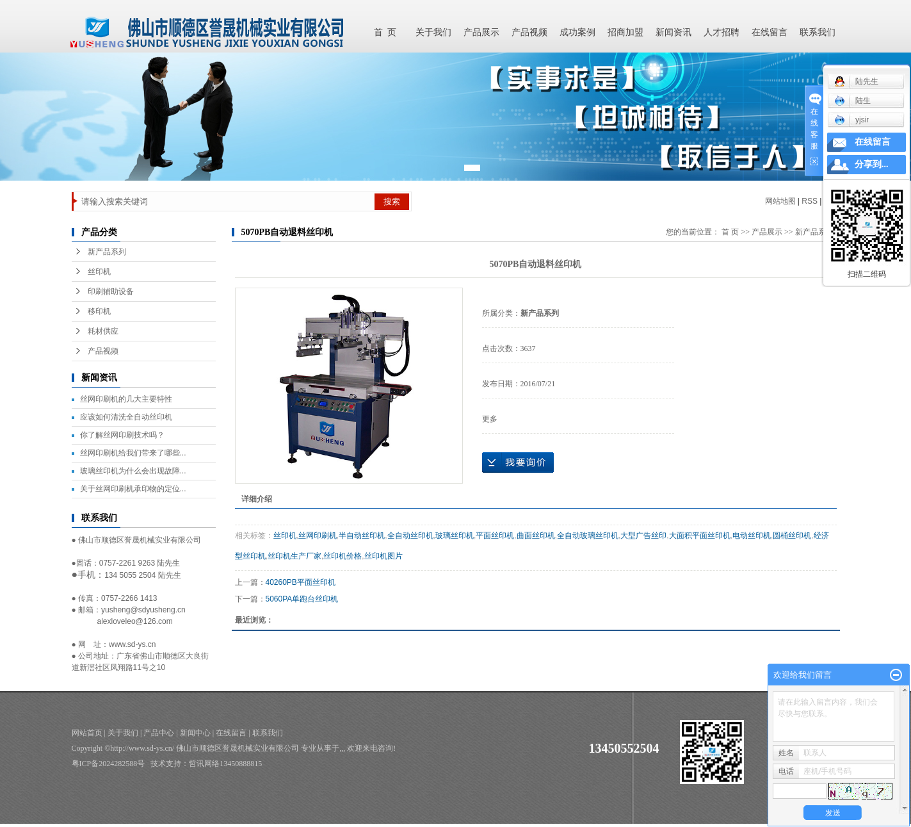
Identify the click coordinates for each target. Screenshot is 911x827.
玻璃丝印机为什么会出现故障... (133, 470)
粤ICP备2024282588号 (108, 763)
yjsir (851, 120)
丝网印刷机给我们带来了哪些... (133, 452)
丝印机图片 (383, 556)
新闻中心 (195, 732)
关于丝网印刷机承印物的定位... (133, 488)
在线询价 (518, 462)
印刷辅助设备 (111, 291)
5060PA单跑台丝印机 (302, 598)
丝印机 (99, 271)
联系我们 (817, 32)
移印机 (99, 311)
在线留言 (769, 32)
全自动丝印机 (410, 535)
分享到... (872, 164)
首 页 (385, 32)
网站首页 (87, 732)
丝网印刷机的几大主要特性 (126, 399)
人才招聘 (721, 32)
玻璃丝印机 (454, 535)
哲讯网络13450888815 (225, 763)
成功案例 (577, 32)
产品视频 (529, 32)
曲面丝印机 (536, 535)
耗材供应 (103, 331)
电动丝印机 (751, 535)
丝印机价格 (342, 556)
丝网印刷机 (317, 535)
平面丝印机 (495, 535)
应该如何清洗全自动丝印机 (126, 417)
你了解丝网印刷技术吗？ (122, 434)
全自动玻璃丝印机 (587, 535)
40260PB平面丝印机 (300, 582)
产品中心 (158, 732)
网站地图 (780, 201)
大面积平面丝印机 (699, 535)
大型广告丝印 (643, 535)
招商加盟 (625, 32)
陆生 (852, 100)
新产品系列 (107, 251)
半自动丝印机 (362, 535)
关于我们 (433, 32)
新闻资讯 (673, 32)
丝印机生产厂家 (294, 556)
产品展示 (481, 32)
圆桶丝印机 (792, 535)
